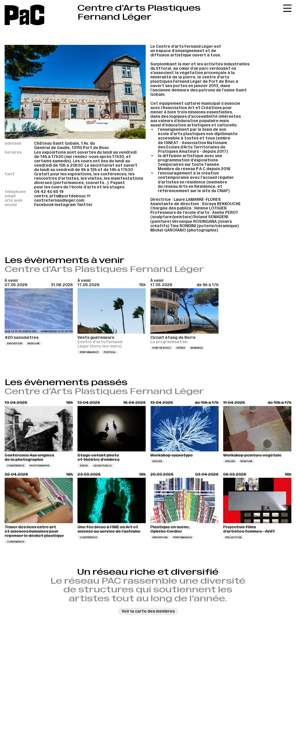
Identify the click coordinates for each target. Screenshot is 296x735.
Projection (233, 537)
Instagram (65, 205)
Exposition (14, 343)
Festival (110, 352)
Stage (84, 465)
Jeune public (102, 465)
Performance (89, 352)
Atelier (157, 461)
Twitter (84, 205)
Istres (180, 347)
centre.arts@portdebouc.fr (62, 196)
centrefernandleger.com (59, 200)
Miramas (196, 347)
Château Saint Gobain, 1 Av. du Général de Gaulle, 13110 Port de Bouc (71, 145)
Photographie (39, 465)
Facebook (44, 205)
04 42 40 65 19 (49, 192)
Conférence (15, 465)
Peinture (33, 343)
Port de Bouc (161, 347)
